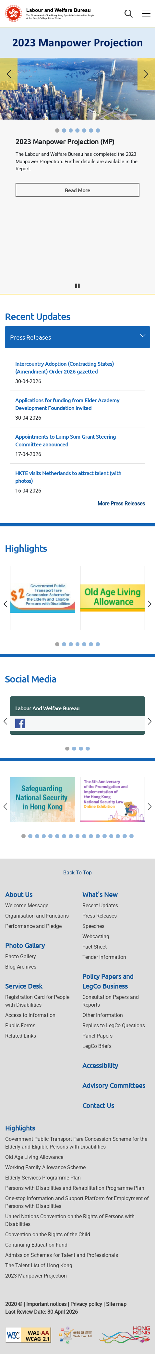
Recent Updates (100, 905)
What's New (100, 894)
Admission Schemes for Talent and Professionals (61, 1255)
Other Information (102, 1015)
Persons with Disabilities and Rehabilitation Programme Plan (74, 1188)
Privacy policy (86, 1304)
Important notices (46, 1304)
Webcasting (95, 936)
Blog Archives (20, 967)
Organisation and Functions (37, 916)
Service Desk (23, 986)
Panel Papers (97, 1036)
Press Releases (30, 337)
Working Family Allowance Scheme (45, 1167)
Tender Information (104, 957)
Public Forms (20, 1025)
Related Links (20, 1036)
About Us (18, 894)
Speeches (93, 926)
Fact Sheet (94, 947)
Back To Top (77, 873)
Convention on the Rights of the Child (47, 1234)
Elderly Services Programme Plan (43, 1178)
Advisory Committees (113, 1085)
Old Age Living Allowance (34, 1157)
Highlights (20, 1128)
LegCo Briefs (97, 1046)
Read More (77, 190)
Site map (116, 1304)
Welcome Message (26, 905)
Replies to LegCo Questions (113, 1025)
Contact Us (98, 1105)
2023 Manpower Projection (36, 1276)
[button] (57, 130)
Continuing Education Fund (36, 1245)
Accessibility (100, 1065)
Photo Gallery (25, 945)
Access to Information (30, 1015)
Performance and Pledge (33, 926)
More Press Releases (121, 504)
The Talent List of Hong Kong (38, 1265)
